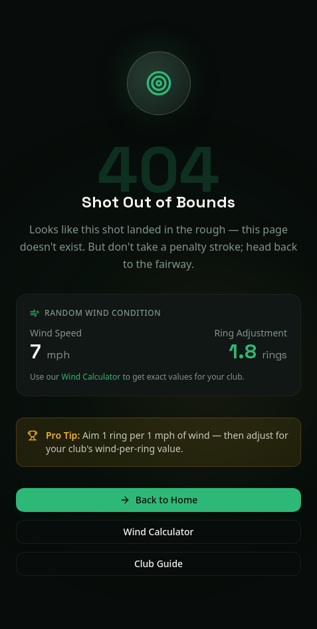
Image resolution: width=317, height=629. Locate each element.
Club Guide (158, 563)
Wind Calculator (90, 376)
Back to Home (158, 499)
